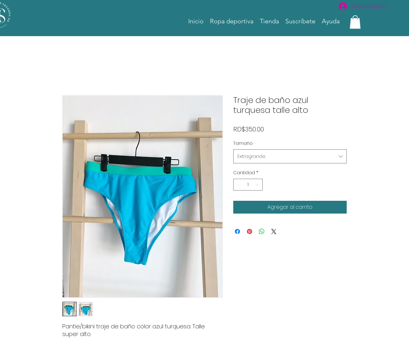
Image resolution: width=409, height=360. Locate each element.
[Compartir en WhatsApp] (262, 231)
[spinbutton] (248, 184)
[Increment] (258, 184)
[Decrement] (238, 184)
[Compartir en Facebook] (237, 231)
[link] (355, 22)
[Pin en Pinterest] (249, 231)
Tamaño (243, 143)
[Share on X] (274, 231)
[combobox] (290, 156)
